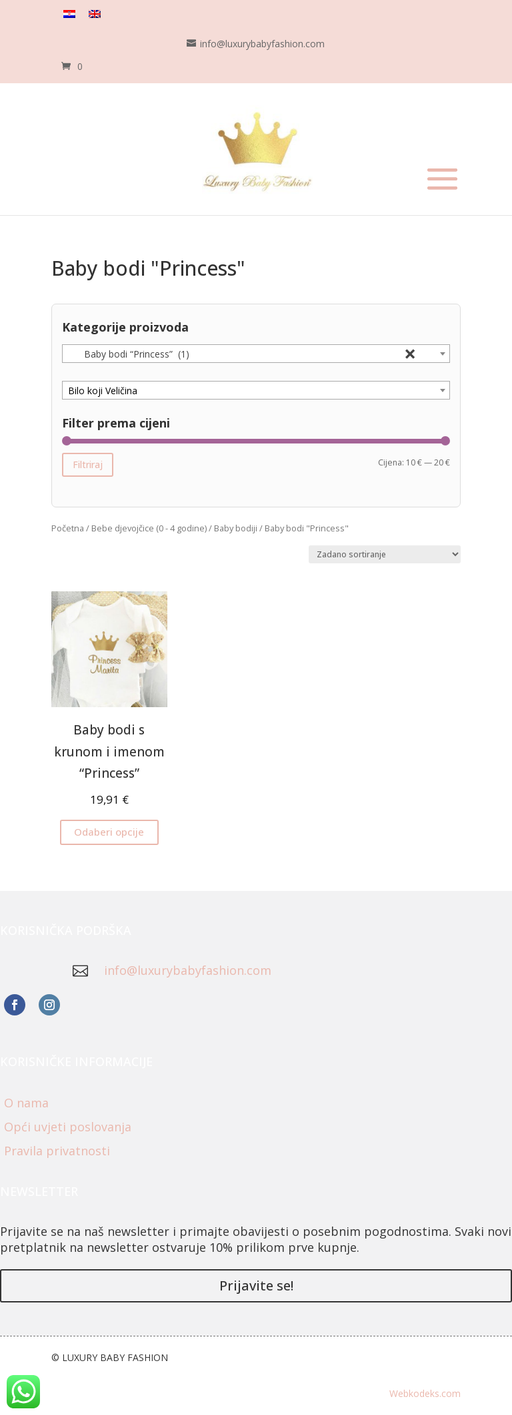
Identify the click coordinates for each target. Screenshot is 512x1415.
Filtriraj (88, 464)
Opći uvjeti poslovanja (67, 1127)
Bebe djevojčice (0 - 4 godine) (149, 528)
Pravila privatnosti (57, 1151)
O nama (26, 1103)
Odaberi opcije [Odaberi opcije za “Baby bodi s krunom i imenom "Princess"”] (109, 831)
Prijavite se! (256, 1285)
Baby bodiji (235, 528)
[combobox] (256, 353)
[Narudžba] (385, 554)
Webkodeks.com (425, 1393)
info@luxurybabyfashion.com (187, 970)
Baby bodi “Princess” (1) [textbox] (242, 354)
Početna (67, 528)
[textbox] (256, 391)
